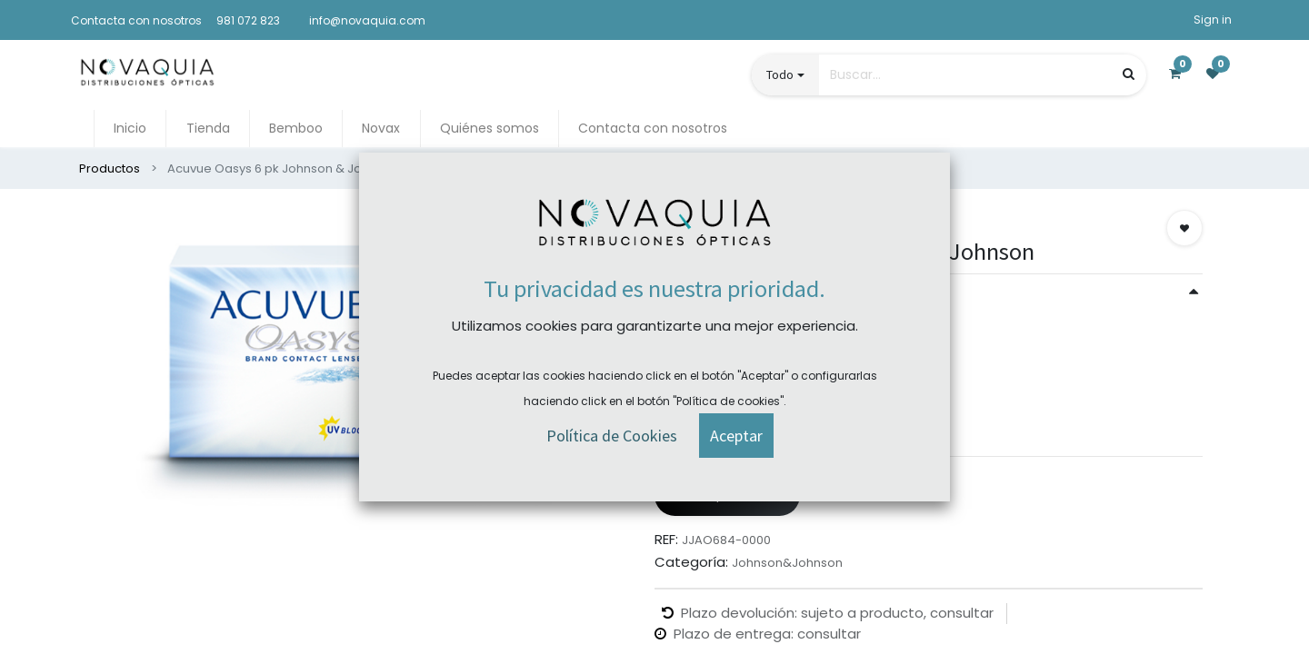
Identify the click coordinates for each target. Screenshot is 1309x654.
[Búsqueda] (1128, 74)
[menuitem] (130, 128)
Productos (109, 168)
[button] (1184, 228)
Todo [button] (780, 74)
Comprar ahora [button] (727, 495)
